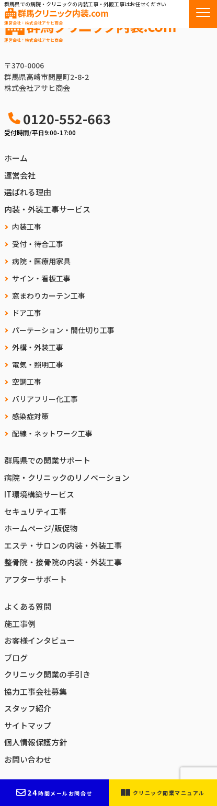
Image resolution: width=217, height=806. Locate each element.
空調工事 (26, 381)
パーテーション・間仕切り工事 (63, 330)
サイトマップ (27, 725)
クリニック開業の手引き (47, 674)
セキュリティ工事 (35, 511)
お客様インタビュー (39, 640)
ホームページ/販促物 (41, 528)
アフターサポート (35, 579)
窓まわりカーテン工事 (48, 295)
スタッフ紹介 (27, 708)
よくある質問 (27, 606)
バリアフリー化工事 (45, 399)
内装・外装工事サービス (47, 209)
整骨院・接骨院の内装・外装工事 (63, 561)
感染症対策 (30, 416)
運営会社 (20, 175)
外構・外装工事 (37, 347)
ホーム (16, 157)
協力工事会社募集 (35, 691)
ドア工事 (26, 312)
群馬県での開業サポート (47, 460)
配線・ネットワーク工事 (52, 433)
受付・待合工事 (37, 244)
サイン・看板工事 (41, 278)
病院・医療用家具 (41, 261)
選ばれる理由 (27, 191)
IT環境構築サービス (39, 494)
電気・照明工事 (37, 364)
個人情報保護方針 (35, 742)
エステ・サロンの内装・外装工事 (63, 545)
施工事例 (20, 623)
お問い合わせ (27, 759)
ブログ (16, 657)
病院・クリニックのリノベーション (67, 477)
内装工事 (26, 226)
